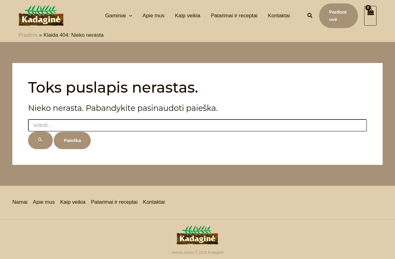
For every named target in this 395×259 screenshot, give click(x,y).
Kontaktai (153, 202)
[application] (129, 15)
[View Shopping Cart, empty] (370, 16)
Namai (19, 202)
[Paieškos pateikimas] (40, 140)
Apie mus (44, 202)
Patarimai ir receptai (113, 202)
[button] (310, 16)
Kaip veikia (72, 202)
